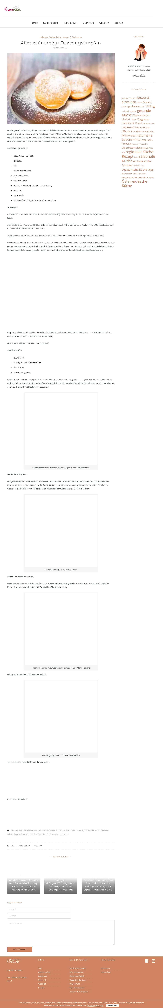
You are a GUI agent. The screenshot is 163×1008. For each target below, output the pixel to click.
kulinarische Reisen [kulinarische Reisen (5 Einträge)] (149, 123)
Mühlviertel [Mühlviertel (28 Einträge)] (129, 135)
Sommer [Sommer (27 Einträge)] (127, 165)
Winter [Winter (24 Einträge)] (139, 177)
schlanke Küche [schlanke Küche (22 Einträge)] (142, 161)
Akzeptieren (112, 1005)
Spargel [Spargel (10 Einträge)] (136, 165)
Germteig (37, 830)
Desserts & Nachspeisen (72, 37)
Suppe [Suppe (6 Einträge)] (142, 166)
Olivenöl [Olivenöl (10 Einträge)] (144, 148)
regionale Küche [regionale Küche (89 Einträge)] (139, 151)
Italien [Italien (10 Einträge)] (146, 119)
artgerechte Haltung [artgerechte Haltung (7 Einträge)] (129, 98)
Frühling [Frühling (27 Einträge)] (150, 106)
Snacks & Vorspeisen (78, 968)
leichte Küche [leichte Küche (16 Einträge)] (142, 127)
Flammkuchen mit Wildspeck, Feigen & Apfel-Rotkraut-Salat (98, 886)
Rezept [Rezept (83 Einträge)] (127, 156)
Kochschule (71, 23)
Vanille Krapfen (44, 834)
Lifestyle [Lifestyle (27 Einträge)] (127, 131)
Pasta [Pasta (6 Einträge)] (151, 148)
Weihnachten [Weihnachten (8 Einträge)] (127, 173)
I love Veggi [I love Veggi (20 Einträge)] (137, 119)
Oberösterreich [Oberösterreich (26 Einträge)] (131, 147)
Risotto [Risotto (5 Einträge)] (136, 157)
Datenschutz (106, 972)
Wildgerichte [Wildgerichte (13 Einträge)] (128, 177)
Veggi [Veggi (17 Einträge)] (150, 169)
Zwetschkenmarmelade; (59, 834)
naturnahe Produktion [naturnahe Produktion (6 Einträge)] (139, 144)
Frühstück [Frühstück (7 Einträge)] (125, 111)
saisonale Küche (101, 830)
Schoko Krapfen (13, 834)
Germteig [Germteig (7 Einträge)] (133, 111)
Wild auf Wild (24, 877)
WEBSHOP (104, 23)
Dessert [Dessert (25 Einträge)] (147, 102)
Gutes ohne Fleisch (77, 976)
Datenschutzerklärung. (95, 1005)
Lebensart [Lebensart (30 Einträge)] (128, 127)
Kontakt (118, 23)
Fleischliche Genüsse (30, 874)
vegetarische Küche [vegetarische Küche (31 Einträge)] (134, 169)
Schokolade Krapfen (29, 834)
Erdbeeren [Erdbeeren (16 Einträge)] (134, 106)
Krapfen (45, 830)
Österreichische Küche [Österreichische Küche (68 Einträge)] (134, 183)
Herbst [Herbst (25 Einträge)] (126, 119)
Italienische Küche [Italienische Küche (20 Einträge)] (132, 123)
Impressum (105, 968)
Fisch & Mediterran (77, 988)
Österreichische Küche (72, 830)
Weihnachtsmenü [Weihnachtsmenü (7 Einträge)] (139, 174)
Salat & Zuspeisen (76, 972)
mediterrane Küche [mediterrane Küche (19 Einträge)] (143, 131)
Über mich (88, 23)
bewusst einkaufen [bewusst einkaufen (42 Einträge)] (135, 99)
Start (35, 23)
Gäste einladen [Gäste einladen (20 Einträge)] (140, 115)
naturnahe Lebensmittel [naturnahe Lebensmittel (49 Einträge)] (137, 137)
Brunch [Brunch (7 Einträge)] (139, 102)
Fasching (14, 830)
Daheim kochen (51, 23)
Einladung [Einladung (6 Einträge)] (125, 107)
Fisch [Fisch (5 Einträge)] (142, 107)
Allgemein (44, 37)
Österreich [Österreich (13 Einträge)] (148, 177)
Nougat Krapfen (56, 830)
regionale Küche (88, 830)
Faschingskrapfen (26, 830)
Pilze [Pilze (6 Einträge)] (123, 153)
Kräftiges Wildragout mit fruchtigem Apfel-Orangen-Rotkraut (61, 886)
